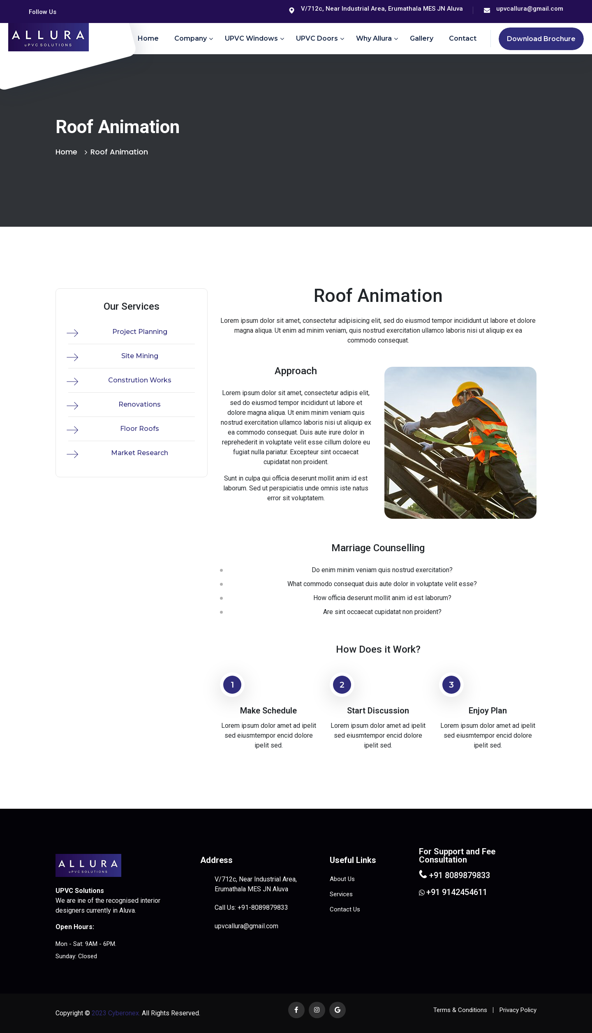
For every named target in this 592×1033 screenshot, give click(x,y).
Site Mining (139, 356)
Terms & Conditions (460, 1010)
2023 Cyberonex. (115, 1013)
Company (190, 38)
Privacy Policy (518, 1010)
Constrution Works (139, 380)
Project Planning (139, 332)
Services (341, 894)
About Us (342, 879)
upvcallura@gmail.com (529, 8)
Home (148, 38)
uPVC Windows (251, 38)
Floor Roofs (139, 429)
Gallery (421, 38)
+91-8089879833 (263, 907)
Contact (462, 38)
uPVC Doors (317, 38)
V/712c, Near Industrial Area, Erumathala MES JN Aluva (382, 8)
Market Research (139, 453)
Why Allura (374, 38)
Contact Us (345, 909)
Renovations (139, 404)
